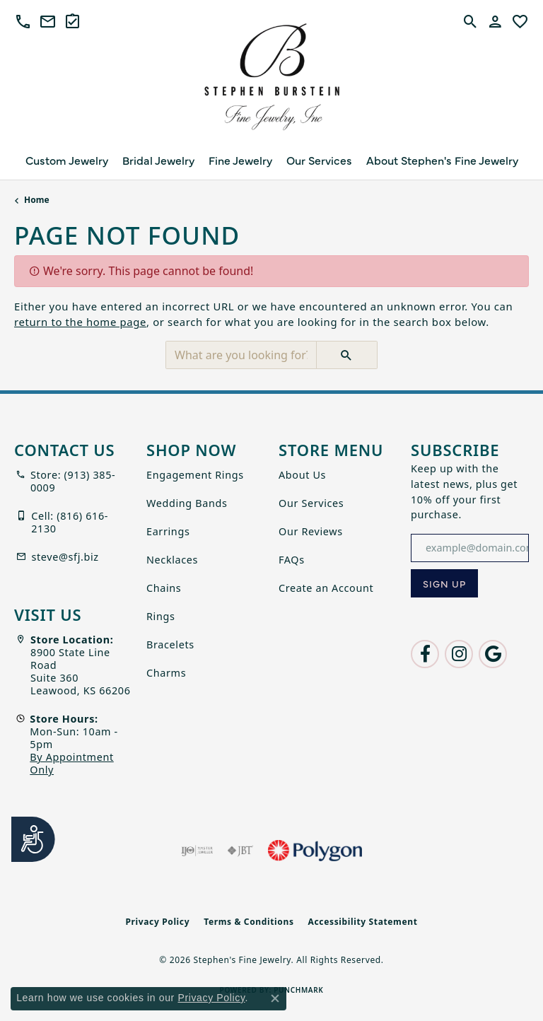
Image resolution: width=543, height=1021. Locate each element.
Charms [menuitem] (166, 672)
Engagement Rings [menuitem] (195, 475)
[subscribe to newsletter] (444, 583)
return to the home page (80, 322)
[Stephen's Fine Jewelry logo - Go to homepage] (271, 80)
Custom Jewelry (66, 160)
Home (36, 200)
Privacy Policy (157, 922)
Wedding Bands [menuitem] (187, 503)
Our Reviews (311, 531)
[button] (23, 21)
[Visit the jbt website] (240, 850)
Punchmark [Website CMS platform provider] (298, 990)
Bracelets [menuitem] (170, 644)
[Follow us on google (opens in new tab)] (493, 654)
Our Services (319, 160)
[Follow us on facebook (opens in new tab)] (425, 654)
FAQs (292, 559)
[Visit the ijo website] (197, 850)
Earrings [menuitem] (167, 531)
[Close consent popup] (275, 998)
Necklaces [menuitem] (172, 559)
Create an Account (326, 588)
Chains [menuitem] (163, 588)
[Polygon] (314, 850)
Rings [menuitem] (160, 616)
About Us (302, 475)
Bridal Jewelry (158, 160)
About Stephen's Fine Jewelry (442, 160)
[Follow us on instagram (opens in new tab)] (459, 654)
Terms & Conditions (248, 922)
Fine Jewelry (240, 160)
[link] (48, 21)
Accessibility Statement (363, 922)
